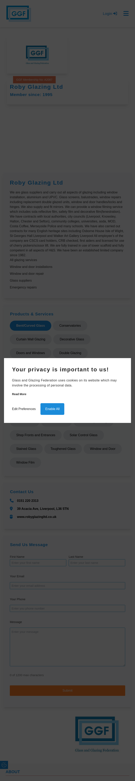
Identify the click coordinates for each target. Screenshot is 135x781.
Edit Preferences (24, 409)
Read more (19, 394)
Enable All (52, 409)
